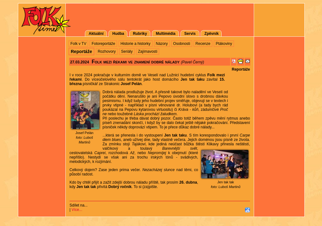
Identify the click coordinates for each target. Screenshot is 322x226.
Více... (76, 209)
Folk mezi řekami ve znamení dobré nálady (136, 61)
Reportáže (241, 69)
